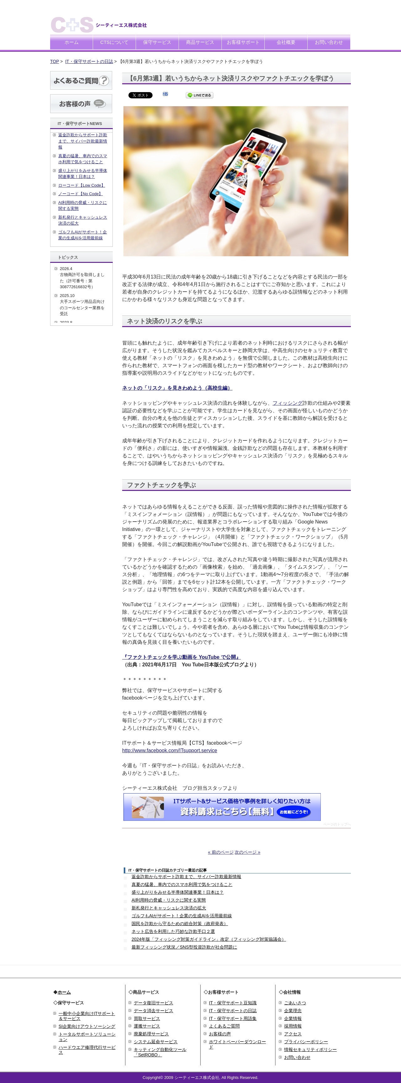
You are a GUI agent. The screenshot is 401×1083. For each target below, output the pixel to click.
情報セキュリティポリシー (310, 1049)
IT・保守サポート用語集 (233, 1018)
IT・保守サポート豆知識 (233, 1002)
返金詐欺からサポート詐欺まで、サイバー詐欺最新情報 (186, 876)
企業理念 (293, 1010)
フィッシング (288, 403)
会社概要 (286, 42)
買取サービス (147, 1018)
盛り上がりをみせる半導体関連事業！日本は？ (178, 892)
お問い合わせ (329, 42)
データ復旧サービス (153, 1002)
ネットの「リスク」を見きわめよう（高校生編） (177, 388)
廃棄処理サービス (151, 1033)
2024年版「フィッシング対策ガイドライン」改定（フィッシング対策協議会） (209, 939)
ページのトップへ (337, 824)
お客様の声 (220, 1033)
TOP (54, 61)
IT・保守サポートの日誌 (89, 61)
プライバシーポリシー (306, 1041)
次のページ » (247, 852)
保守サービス (157, 42)
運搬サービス (147, 1025)
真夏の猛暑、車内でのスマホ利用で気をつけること (182, 884)
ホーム (72, 42)
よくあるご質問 (224, 1025)
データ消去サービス (153, 1010)
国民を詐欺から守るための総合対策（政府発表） (180, 923)
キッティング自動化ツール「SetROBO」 (160, 1052)
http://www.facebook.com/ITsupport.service (169, 750)
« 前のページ (221, 852)
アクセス (293, 1033)
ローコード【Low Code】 (81, 185)
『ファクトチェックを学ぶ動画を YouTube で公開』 (181, 657)
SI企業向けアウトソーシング (87, 1026)
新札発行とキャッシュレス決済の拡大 (169, 907)
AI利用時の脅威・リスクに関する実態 (169, 900)
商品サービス (200, 42)
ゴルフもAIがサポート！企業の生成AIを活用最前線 (182, 915)
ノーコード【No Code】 (80, 193)
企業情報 (293, 1018)
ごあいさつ (295, 1002)
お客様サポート (243, 42)
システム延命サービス (156, 1041)
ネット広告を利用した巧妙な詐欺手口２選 (173, 931)
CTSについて (114, 42)
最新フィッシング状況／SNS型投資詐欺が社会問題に (184, 947)
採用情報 (293, 1025)
